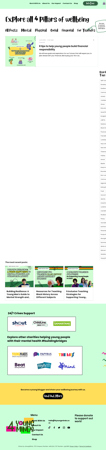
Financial (68, 30)
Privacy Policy (74, 446)
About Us (36, 425)
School (103, 159)
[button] (104, 3)
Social (54, 30)
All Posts (11, 30)
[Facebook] (54, 427)
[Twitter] (59, 427)
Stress (103, 104)
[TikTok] (49, 427)
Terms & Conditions (85, 446)
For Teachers (86, 30)
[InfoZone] (90, 3)
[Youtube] (68, 427)
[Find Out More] (53, 396)
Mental (26, 30)
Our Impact (37, 430)
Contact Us (37, 434)
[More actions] (94, 40)
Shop (34, 439)
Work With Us (38, 420)
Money (103, 218)
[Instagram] (63, 427)
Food (102, 191)
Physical (41, 30)
